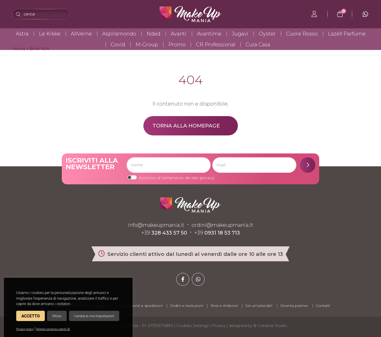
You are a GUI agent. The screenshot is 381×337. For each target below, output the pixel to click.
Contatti (323, 305)
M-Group (146, 44)
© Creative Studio (270, 325)
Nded (153, 34)
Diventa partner (294, 305)
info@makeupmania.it (156, 225)
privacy (207, 178)
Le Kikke (49, 34)
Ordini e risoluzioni (186, 305)
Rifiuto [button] (57, 316)
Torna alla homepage (186, 126)
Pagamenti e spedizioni (141, 305)
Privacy (219, 325)
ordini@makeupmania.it (222, 225)
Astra (22, 34)
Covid (118, 44)
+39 (164, 233)
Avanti (179, 34)
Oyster (267, 34)
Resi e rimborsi (224, 305)
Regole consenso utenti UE (53, 329)
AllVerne (81, 34)
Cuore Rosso (302, 34)
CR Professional (215, 44)
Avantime (209, 34)
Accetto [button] (30, 316)
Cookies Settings (192, 325)
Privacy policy (24, 329)
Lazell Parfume (347, 34)
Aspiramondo (119, 34)
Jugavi (240, 34)
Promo (177, 44)
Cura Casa (258, 44)
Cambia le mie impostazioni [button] (94, 316)
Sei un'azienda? (259, 305)
